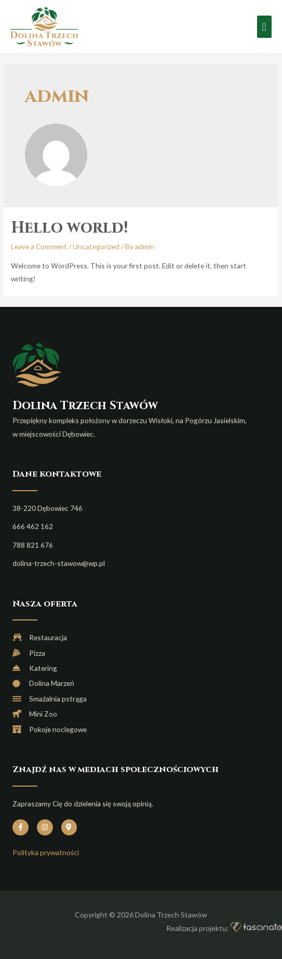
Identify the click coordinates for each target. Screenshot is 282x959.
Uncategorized (96, 246)
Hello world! (69, 228)
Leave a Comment (39, 246)
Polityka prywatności (45, 852)
